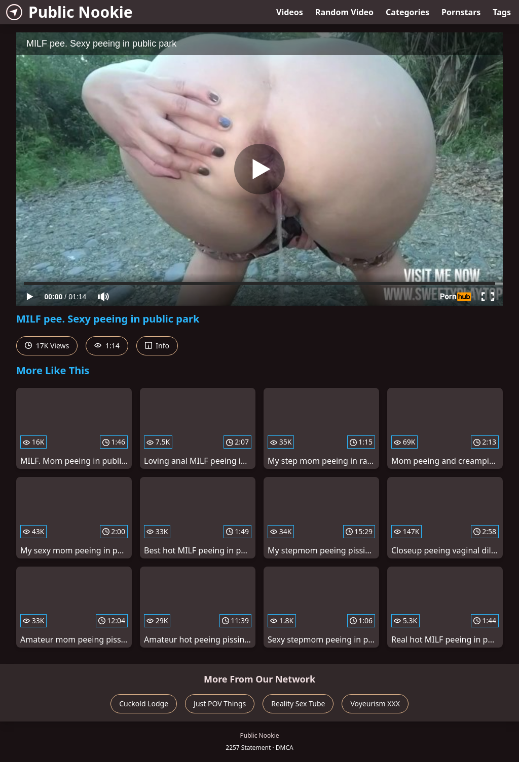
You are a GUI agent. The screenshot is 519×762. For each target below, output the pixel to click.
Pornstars (460, 12)
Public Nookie (69, 12)
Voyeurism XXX (374, 703)
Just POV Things (220, 703)
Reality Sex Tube (298, 703)
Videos (289, 12)
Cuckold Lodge (143, 703)
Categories (407, 12)
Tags (502, 12)
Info (157, 345)
